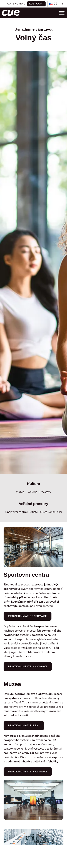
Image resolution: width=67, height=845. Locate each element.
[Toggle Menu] (61, 12)
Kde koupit (36, 3)
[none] (56, 4)
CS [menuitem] (55, 4)
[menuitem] (56, 4)
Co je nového (16, 3)
